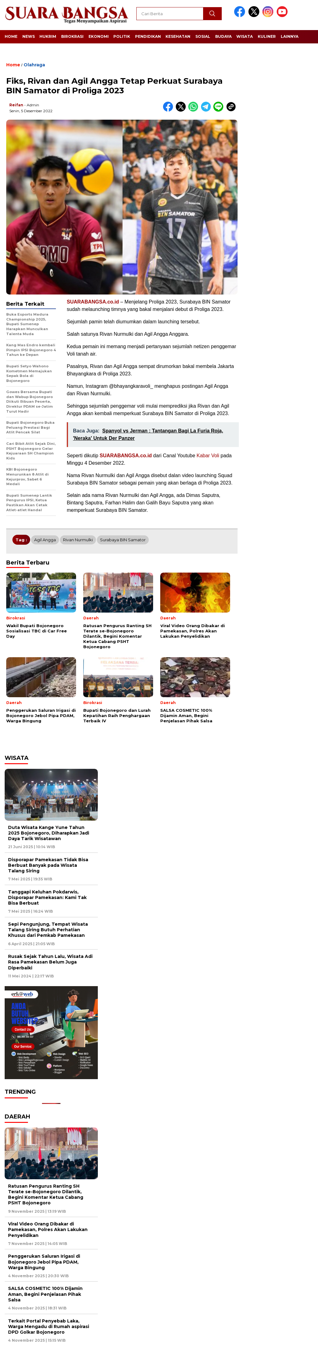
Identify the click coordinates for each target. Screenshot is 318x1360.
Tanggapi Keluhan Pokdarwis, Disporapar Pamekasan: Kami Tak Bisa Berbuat (47, 897)
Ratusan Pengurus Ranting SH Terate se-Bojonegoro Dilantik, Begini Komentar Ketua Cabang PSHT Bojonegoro (45, 1194)
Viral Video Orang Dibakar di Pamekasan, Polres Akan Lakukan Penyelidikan (48, 1229)
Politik (121, 36)
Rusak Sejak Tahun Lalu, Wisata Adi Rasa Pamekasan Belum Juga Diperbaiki (50, 962)
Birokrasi (72, 36)
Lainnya (289, 36)
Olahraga (34, 65)
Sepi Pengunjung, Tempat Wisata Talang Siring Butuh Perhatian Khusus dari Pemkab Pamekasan (48, 929)
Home (11, 36)
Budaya (223, 36)
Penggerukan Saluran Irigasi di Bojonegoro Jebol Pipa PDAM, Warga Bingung (44, 1261)
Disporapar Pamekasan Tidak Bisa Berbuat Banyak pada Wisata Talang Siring (48, 865)
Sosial (202, 36)
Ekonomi (99, 36)
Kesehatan (178, 36)
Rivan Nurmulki (78, 539)
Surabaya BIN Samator (123, 539)
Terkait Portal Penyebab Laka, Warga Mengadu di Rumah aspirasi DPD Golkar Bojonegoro (48, 1326)
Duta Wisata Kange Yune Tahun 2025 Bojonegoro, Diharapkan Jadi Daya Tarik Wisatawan (48, 833)
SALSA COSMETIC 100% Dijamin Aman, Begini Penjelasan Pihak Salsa (45, 1294)
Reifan (16, 105)
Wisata (244, 36)
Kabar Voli (208, 455)
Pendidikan (148, 36)
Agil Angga (45, 539)
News (28, 36)
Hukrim (47, 36)
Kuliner (267, 36)
